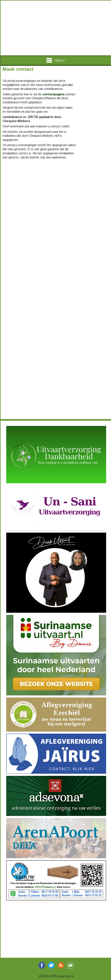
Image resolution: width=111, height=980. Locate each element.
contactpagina (53, 94)
